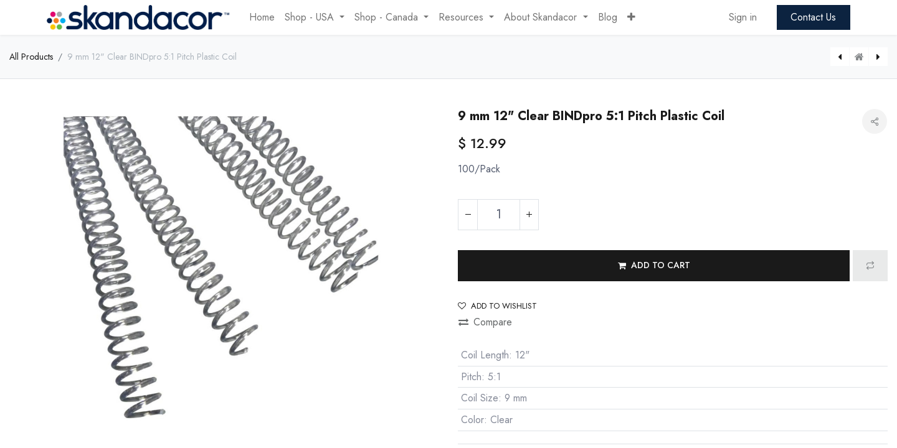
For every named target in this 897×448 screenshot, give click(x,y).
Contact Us (813, 17)
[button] (631, 17)
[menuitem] (262, 17)
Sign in (743, 17)
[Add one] (529, 215)
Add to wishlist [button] (497, 306)
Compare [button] (485, 322)
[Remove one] (467, 215)
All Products (31, 56)
